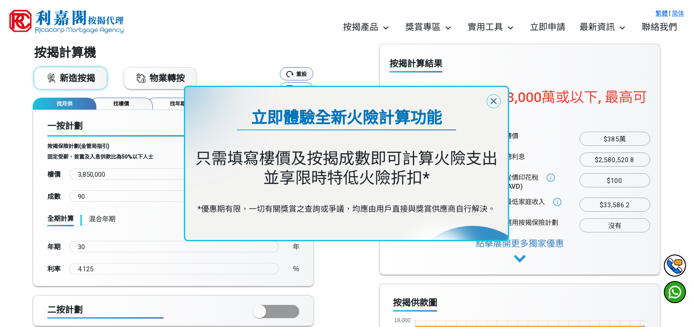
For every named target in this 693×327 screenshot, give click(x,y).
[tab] (64, 104)
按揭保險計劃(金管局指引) (78, 146)
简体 (678, 13)
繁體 (661, 13)
